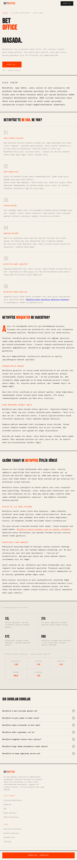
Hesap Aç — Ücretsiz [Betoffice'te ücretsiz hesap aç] (38, 855)
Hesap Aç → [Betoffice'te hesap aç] (12, 64)
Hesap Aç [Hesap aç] (67, 3)
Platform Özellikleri (13, 800)
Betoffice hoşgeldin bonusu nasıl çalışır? (38, 739)
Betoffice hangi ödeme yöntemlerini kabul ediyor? (38, 746)
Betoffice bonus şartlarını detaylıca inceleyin (47, 299)
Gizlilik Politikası (12, 829)
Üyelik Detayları (11, 817)
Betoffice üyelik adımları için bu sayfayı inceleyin (43, 529)
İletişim (7, 842)
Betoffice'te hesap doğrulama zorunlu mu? (38, 753)
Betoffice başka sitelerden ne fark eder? (38, 725)
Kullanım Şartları (12, 833)
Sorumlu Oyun (9, 837)
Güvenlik (7, 805)
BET (9, 3)
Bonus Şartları (10, 813)
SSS (5, 809)
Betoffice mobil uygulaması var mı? (38, 732)
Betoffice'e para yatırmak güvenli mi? (38, 711)
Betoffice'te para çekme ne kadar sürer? (38, 718)
